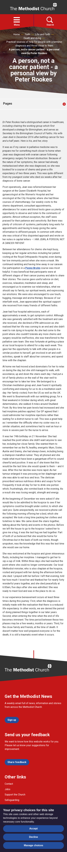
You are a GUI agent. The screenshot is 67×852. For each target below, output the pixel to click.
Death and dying (32, 38)
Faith (27, 34)
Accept (33, 828)
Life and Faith (42, 34)
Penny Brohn (32, 268)
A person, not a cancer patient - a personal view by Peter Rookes (34, 51)
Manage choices (33, 845)
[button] (17, 20)
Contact (9, 783)
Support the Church (15, 794)
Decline (33, 837)
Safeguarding (12, 800)
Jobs (7, 789)
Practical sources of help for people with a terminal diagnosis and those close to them (34, 43)
